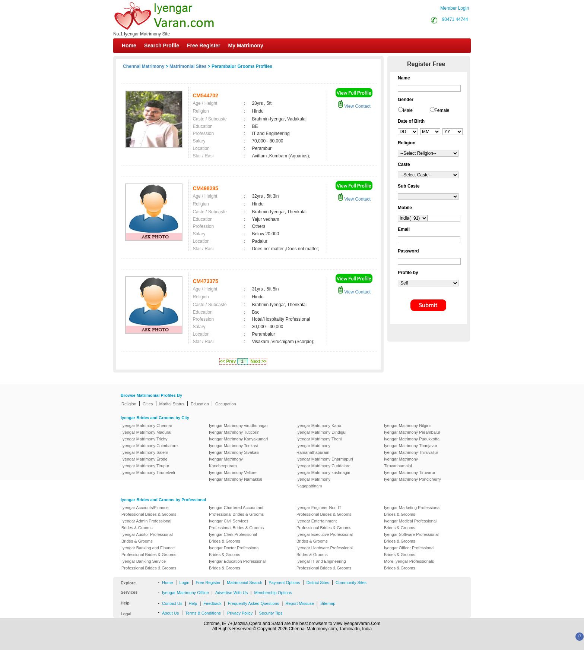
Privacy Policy (240, 613)
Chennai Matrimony (143, 66)
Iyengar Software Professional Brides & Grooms (411, 537)
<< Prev (228, 361)
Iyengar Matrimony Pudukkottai (412, 439)
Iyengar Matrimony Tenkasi (233, 445)
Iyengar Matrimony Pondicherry (412, 479)
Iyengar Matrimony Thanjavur (410, 445)
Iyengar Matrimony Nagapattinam (313, 482)
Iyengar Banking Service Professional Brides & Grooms (148, 564)
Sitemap (327, 603)
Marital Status (171, 404)
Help (193, 603)
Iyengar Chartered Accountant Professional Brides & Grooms (236, 510)
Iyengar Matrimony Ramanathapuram (313, 449)
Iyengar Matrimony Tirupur (145, 466)
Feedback (212, 603)
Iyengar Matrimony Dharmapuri (324, 459)
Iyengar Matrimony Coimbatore (149, 445)
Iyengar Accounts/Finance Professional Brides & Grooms (148, 510)
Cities (148, 404)
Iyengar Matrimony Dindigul (321, 432)
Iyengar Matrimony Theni (319, 439)
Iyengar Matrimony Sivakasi (234, 452)
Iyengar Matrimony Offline (185, 592)
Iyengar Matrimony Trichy (144, 439)
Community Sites (351, 582)
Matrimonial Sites (187, 66)
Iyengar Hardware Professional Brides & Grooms (324, 551)
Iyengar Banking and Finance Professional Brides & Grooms (148, 551)
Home (129, 45)
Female (442, 110)
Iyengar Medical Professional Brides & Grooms (410, 524)
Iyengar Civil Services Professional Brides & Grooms (236, 524)
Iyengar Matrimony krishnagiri (323, 472)
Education (200, 404)
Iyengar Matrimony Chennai (146, 425)
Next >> (258, 361)
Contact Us (172, 603)
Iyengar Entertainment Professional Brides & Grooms (323, 524)
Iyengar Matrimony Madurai (146, 432)
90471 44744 (455, 19)
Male (408, 110)
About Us (170, 613)
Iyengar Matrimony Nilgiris (407, 425)
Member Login (454, 8)
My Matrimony (245, 45)
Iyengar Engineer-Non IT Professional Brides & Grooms (323, 510)
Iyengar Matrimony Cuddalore (323, 466)
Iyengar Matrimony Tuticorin (234, 432)
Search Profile (161, 45)
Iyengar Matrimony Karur (319, 425)
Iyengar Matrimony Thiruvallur (411, 452)
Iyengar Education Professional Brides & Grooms (237, 564)
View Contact (354, 106)
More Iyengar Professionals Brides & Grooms (409, 564)
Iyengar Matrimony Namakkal (235, 479)
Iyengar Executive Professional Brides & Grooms (324, 537)
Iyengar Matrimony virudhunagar (238, 425)
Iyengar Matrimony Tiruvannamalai (401, 462)
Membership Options (273, 592)
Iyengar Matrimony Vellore (233, 472)
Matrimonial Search (244, 582)
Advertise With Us (231, 592)
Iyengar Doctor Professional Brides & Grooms (234, 551)
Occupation (225, 404)
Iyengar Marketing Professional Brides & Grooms (412, 510)
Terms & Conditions (202, 613)
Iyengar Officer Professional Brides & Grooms (409, 551)
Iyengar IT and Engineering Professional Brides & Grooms (323, 564)
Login (184, 582)
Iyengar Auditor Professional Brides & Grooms (147, 537)
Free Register (203, 45)
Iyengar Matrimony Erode (144, 459)
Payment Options (284, 582)
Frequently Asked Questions (253, 603)
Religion (128, 404)
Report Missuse (299, 603)
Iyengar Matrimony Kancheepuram (226, 462)
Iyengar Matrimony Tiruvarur (409, 472)
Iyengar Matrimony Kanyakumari (238, 439)
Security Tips (270, 613)
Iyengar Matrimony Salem (144, 452)
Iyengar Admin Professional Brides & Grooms (146, 524)
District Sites (318, 582)
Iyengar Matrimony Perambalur (412, 432)
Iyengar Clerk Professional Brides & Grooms (233, 537)
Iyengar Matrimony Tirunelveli (148, 472)
